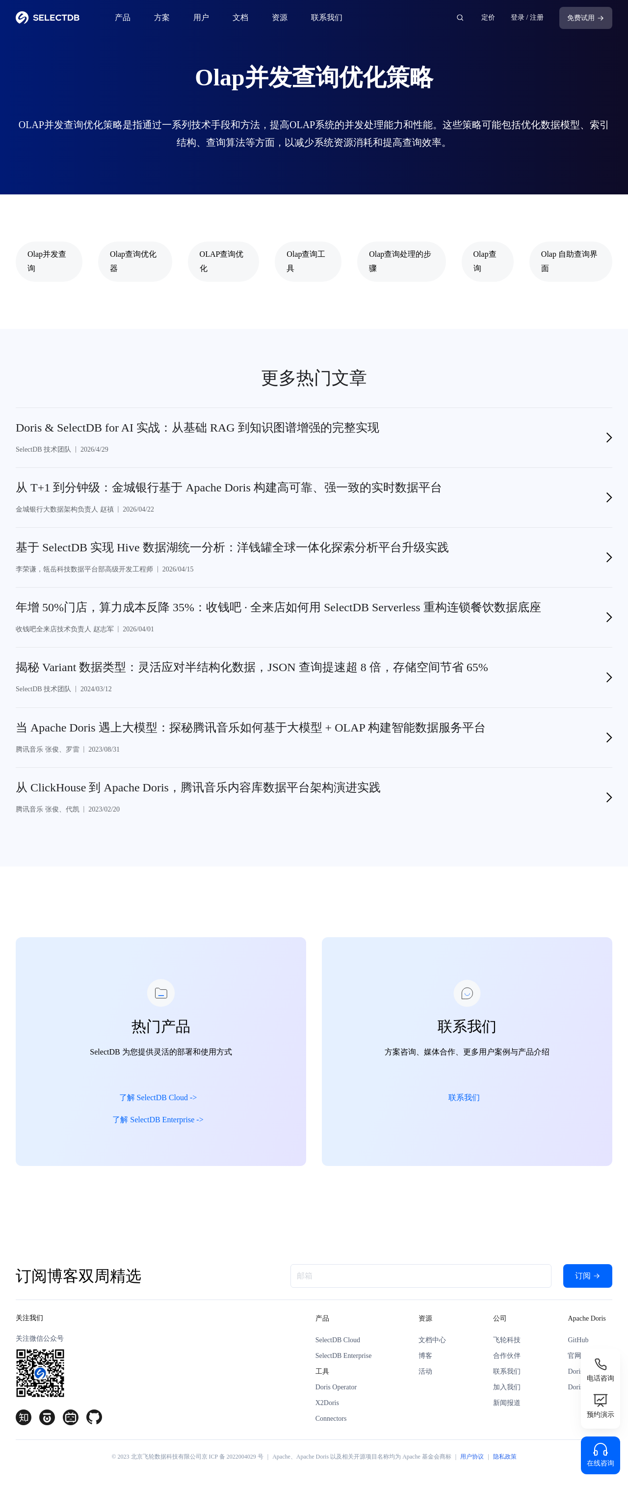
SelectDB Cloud (337, 1340)
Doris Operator (336, 1387)
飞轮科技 (507, 1340)
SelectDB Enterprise (343, 1355)
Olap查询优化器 (133, 261)
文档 (240, 17)
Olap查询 (485, 261)
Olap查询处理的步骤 (400, 261)
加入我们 (507, 1387)
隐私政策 (505, 1456)
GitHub (578, 1340)
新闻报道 (507, 1403)
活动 (425, 1371)
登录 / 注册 (527, 17)
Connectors (331, 1418)
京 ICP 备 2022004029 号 (232, 1456)
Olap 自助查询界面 (569, 261)
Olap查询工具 (306, 261)
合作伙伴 (507, 1355)
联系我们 (326, 17)
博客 (425, 1355)
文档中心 (432, 1340)
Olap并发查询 (46, 261)
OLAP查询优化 (222, 261)
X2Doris (327, 1403)
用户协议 (472, 1456)
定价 (488, 17)
